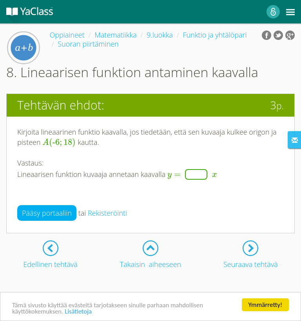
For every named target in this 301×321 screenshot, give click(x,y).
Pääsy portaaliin (47, 213)
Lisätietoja (79, 312)
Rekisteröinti (107, 213)
